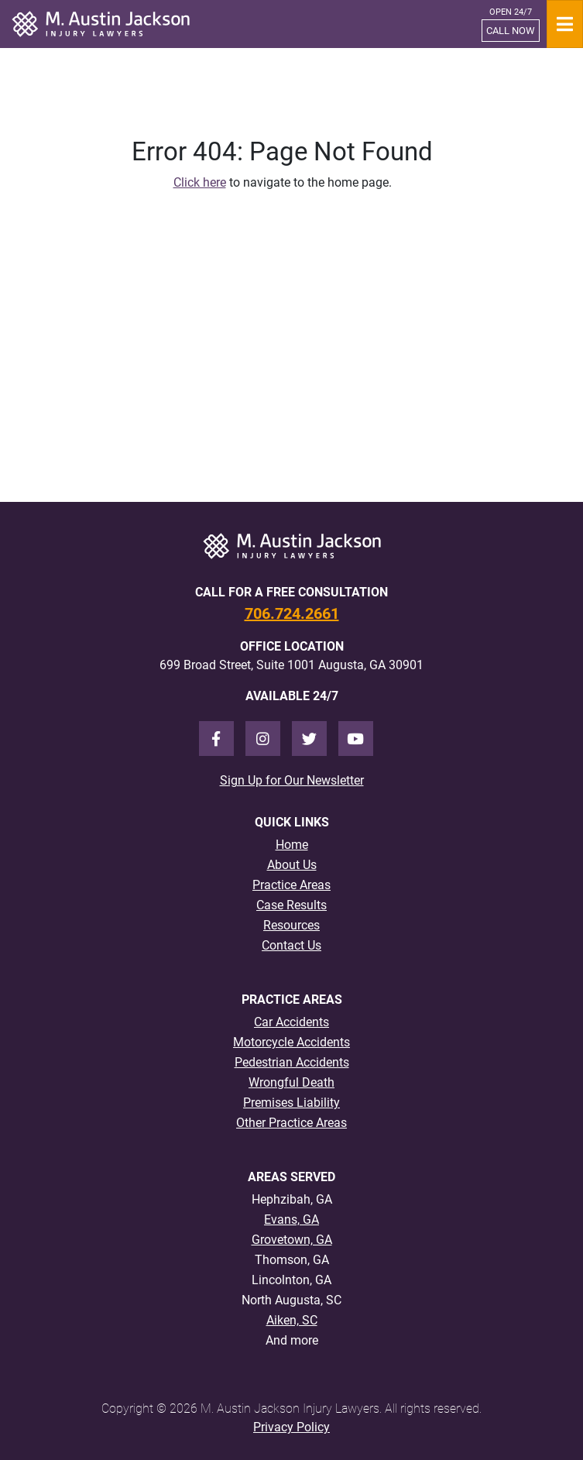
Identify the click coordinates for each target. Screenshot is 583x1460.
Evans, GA (291, 1219)
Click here (199, 182)
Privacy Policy (291, 1427)
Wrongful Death (291, 1082)
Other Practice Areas (291, 1122)
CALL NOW (510, 30)
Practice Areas (291, 885)
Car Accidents (291, 1022)
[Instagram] (262, 738)
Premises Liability (291, 1102)
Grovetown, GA (292, 1239)
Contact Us (291, 945)
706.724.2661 (292, 613)
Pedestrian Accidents (292, 1062)
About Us (292, 864)
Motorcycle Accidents (291, 1042)
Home (292, 844)
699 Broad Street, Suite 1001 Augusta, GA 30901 (291, 665)
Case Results (291, 905)
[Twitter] (309, 738)
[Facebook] (216, 738)
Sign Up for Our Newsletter (292, 780)
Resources (291, 925)
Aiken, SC (291, 1320)
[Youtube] (355, 738)
